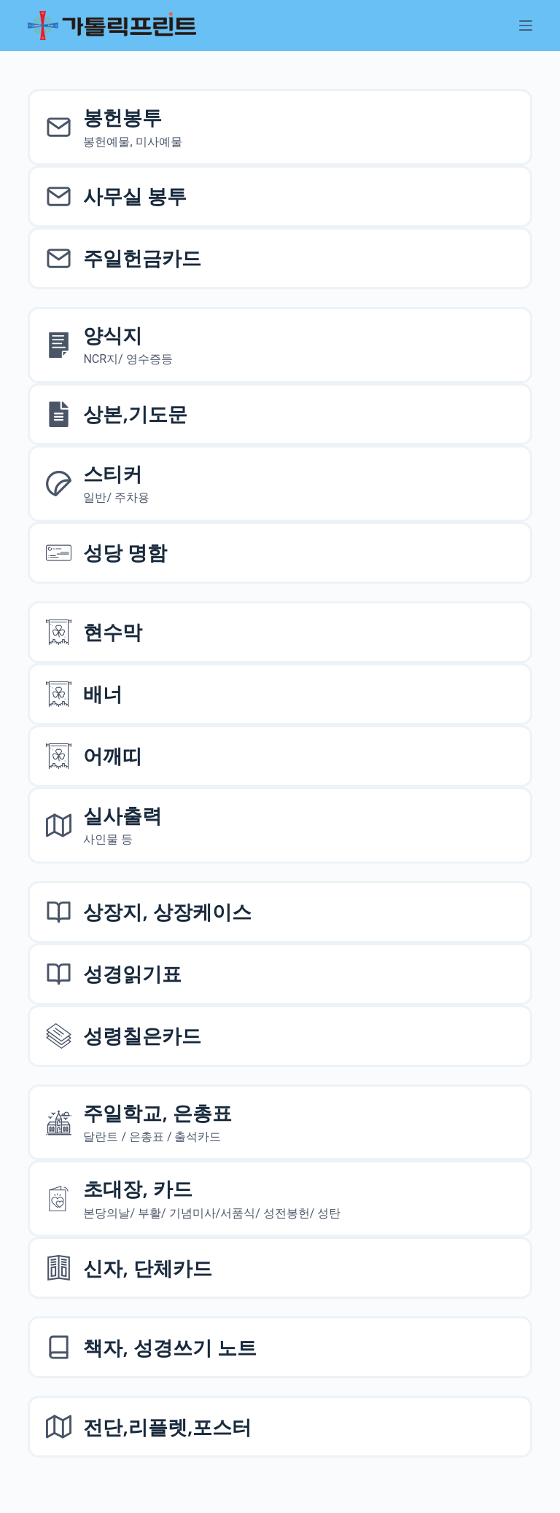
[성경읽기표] (280, 974)
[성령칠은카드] (280, 1036)
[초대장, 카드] (280, 1198)
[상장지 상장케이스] (280, 912)
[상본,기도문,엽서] (280, 414)
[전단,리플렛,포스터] (280, 1427)
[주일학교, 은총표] (280, 1122)
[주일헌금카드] (280, 258)
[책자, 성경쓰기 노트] (280, 1347)
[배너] (280, 694)
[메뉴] (525, 25)
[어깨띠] (280, 756)
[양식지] (280, 345)
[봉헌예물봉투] (280, 127)
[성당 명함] (280, 553)
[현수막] (280, 632)
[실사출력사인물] (280, 825)
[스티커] (280, 483)
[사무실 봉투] (280, 196)
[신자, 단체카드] (280, 1268)
